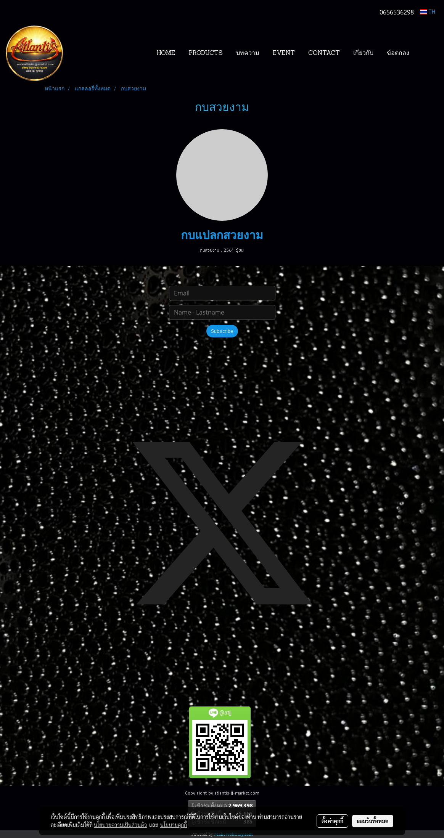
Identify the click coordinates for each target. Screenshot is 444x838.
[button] (427, 53)
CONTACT (324, 53)
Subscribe (222, 331)
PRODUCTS (205, 53)
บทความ (247, 53)
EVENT (284, 53)
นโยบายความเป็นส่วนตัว (120, 824)
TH (427, 12)
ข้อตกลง (398, 53)
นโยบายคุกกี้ (173, 824)
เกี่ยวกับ (363, 53)
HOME (165, 53)
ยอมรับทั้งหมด (373, 820)
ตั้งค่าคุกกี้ (332, 820)
